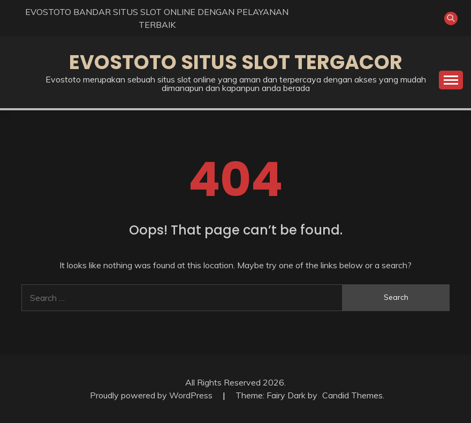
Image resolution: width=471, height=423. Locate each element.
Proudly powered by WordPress (152, 395)
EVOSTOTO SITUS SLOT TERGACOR (235, 62)
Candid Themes (352, 395)
